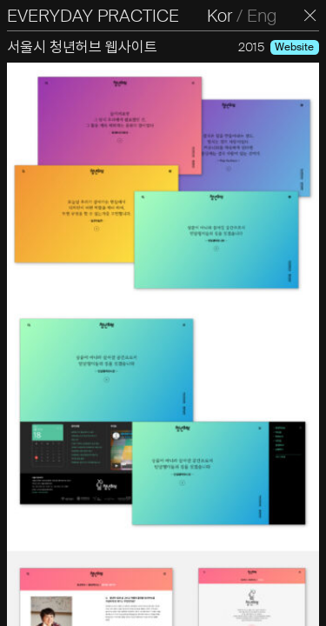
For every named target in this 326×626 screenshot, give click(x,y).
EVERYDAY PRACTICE (93, 15)
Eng (261, 15)
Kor (219, 15)
